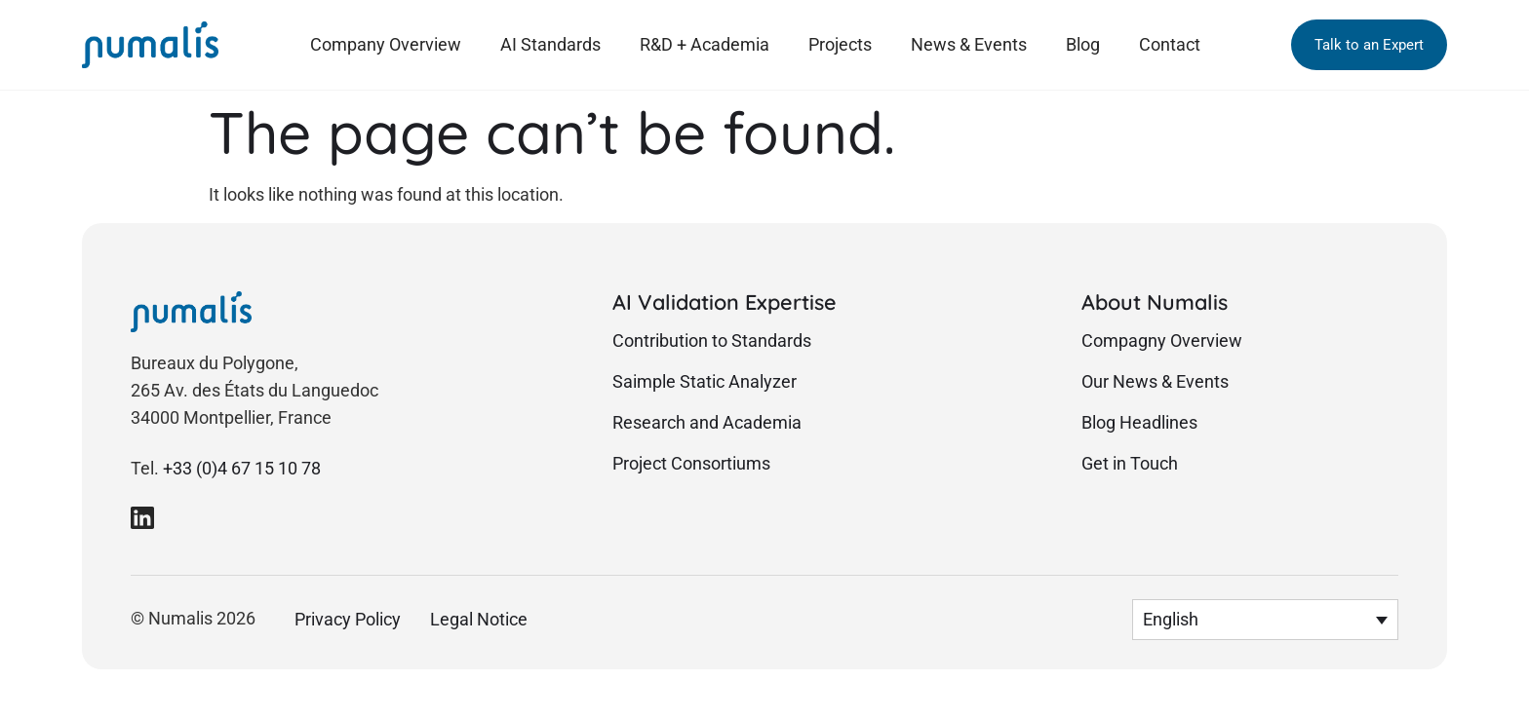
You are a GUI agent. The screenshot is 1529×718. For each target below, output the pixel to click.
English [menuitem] (1170, 620)
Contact (1169, 44)
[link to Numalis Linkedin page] (142, 517)
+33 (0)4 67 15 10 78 (242, 468)
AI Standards (550, 44)
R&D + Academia (704, 44)
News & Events (969, 44)
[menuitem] (1265, 619)
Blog (1083, 44)
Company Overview (385, 44)
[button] (1369, 44)
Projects (840, 44)
